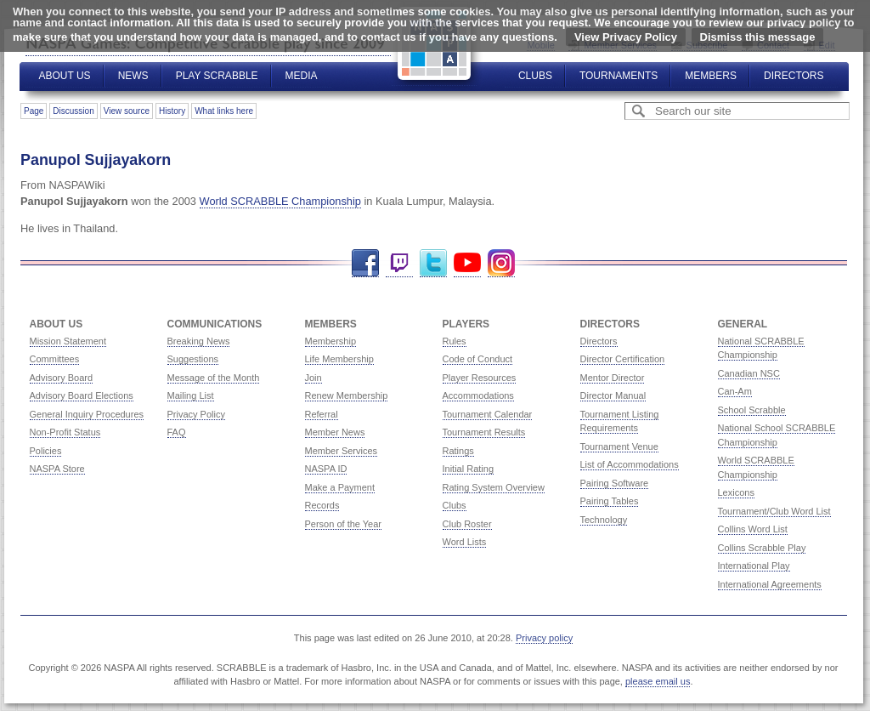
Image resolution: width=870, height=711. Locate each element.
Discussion (73, 111)
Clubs (535, 76)
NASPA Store (57, 469)
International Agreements (770, 584)
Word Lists (465, 542)
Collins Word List (753, 529)
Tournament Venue (619, 446)
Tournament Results (484, 432)
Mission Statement (68, 341)
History (172, 111)
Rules (454, 341)
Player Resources (480, 378)
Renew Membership (346, 395)
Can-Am (735, 391)
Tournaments (618, 76)
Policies (46, 451)
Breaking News (198, 341)
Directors (793, 76)
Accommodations (478, 395)
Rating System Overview (494, 487)
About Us (65, 76)
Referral (321, 414)
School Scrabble (752, 410)
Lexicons (736, 492)
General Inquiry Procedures (87, 414)
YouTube (467, 263)
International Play (754, 565)
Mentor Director (612, 378)
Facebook (365, 263)
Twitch (399, 263)
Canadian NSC (749, 373)
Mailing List (190, 395)
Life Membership (339, 359)
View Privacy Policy (625, 37)
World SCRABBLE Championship (280, 201)
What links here (224, 111)
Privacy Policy (196, 414)
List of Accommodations (629, 464)
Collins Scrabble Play (762, 548)
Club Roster (467, 524)
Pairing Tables (609, 501)
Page (33, 111)
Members (711, 76)
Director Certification (622, 359)
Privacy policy (544, 638)
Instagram (501, 263)
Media (301, 76)
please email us (657, 681)
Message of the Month (213, 378)
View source (127, 111)
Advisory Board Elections (81, 395)
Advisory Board (61, 378)
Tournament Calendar (488, 414)
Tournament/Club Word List (774, 511)
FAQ (176, 432)
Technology (604, 520)
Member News (335, 432)
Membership (331, 341)
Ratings (458, 451)
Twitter (433, 263)
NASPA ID (326, 469)
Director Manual (613, 395)
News (133, 76)
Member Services (341, 451)
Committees (55, 359)
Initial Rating (468, 469)
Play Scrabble (217, 76)
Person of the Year (343, 524)
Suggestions (193, 359)
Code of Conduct (478, 359)
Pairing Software (614, 483)
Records (322, 505)
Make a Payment (340, 487)
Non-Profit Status (65, 432)
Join (313, 378)
